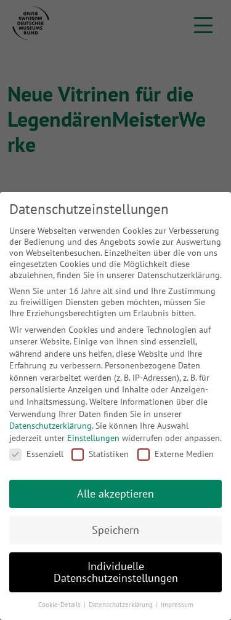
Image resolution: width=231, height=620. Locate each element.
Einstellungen (93, 437)
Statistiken (100, 453)
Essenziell (36, 453)
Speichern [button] (115, 530)
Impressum (177, 604)
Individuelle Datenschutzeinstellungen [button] (116, 572)
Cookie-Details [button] (60, 604)
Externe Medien (175, 453)
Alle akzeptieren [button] (115, 494)
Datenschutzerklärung (50, 425)
